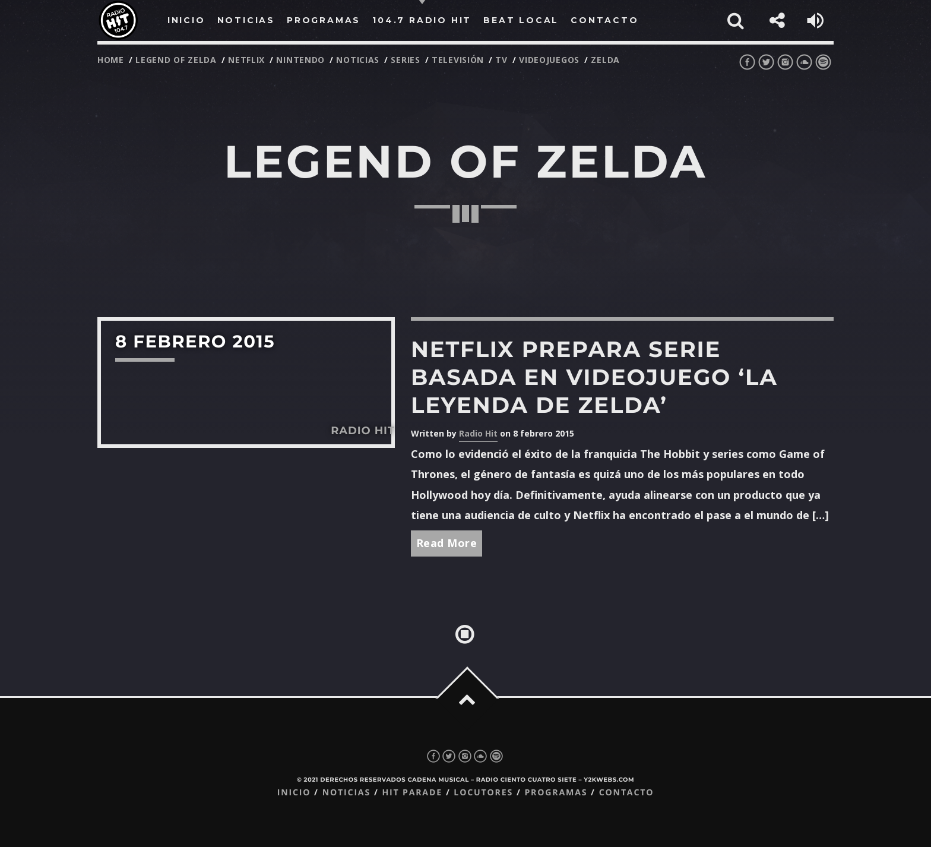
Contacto (626, 792)
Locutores (483, 792)
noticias (357, 59)
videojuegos (549, 59)
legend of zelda (176, 59)
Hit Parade (412, 792)
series (405, 59)
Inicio (294, 792)
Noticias (346, 792)
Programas (555, 792)
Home (110, 59)
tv (501, 59)
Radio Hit (478, 433)
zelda (605, 59)
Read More (446, 543)
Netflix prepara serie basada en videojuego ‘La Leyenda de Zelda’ (594, 377)
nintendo (300, 59)
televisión (458, 59)
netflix (246, 59)
